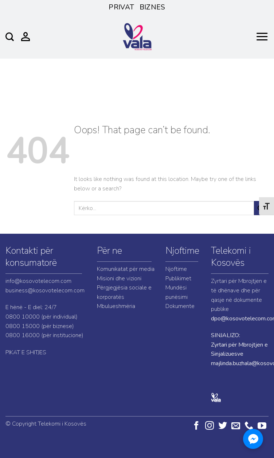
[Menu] (262, 36)
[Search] (9, 37)
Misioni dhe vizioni (119, 279)
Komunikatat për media (125, 269)
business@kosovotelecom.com (45, 291)
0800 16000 (22, 335)
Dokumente (180, 306)
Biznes (152, 7)
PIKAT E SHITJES (25, 352)
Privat (121, 7)
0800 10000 (22, 317)
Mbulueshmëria (116, 306)
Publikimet (178, 279)
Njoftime (182, 250)
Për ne (109, 250)
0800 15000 (22, 326)
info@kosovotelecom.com (38, 281)
